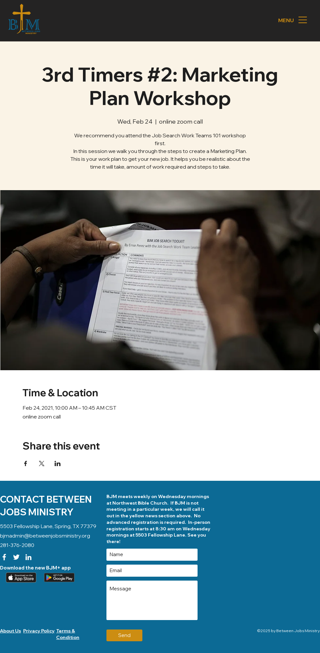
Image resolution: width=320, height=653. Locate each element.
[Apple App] (20, 577)
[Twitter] (16, 557)
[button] (302, 20)
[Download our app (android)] (58, 577)
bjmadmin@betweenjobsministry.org (45, 535)
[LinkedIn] (28, 557)
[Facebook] (4, 557)
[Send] (124, 635)
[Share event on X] (42, 463)
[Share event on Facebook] (26, 463)
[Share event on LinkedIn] (58, 463)
